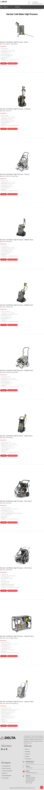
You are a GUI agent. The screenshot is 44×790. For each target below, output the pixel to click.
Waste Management (6, 775)
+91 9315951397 (29, 767)
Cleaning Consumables (7, 770)
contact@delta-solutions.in (31, 772)
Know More (4, 63)
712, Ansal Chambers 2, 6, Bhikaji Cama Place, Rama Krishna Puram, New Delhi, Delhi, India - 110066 (31, 780)
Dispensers (4, 773)
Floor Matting (5, 778)
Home (1, 7)
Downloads (27, 751)
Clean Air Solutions (6, 768)
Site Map (27, 756)
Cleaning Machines (6, 766)
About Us (6, 7)
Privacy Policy (28, 758)
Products (11, 7)
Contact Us (17, 7)
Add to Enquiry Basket (12, 63)
